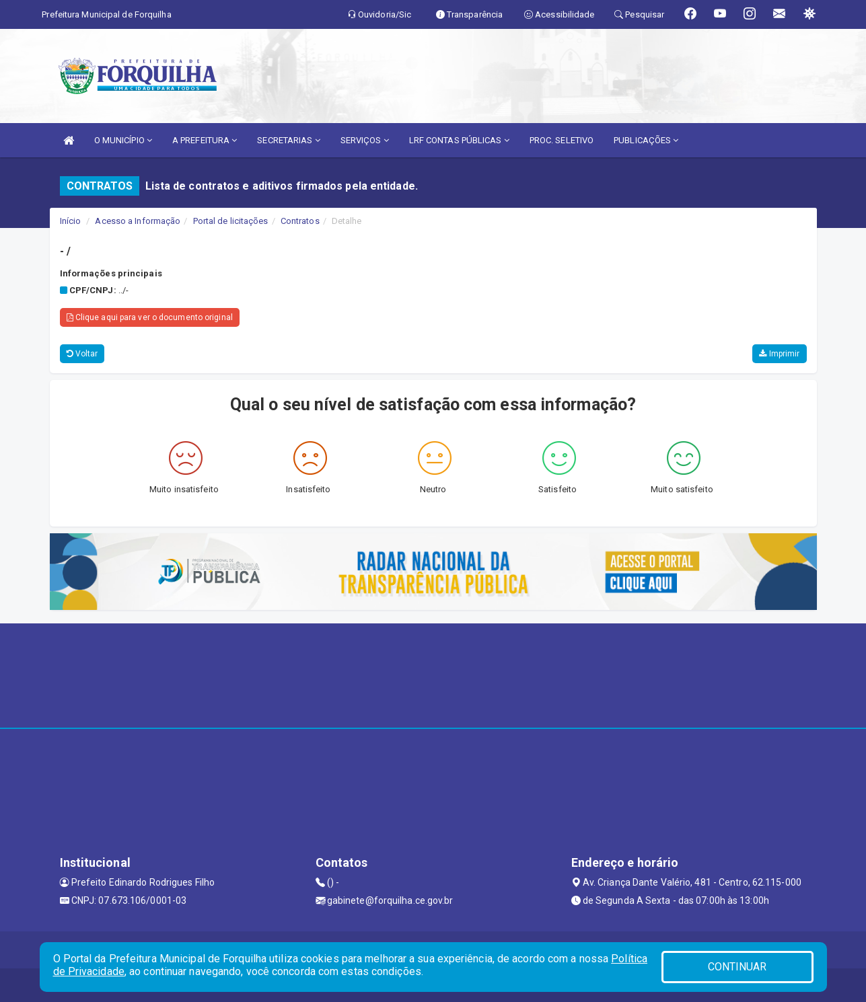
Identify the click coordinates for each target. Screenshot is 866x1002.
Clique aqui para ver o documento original (150, 317)
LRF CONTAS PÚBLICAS (459, 140)
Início (70, 221)
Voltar (82, 353)
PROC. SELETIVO (561, 140)
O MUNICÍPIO (123, 140)
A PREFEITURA (204, 140)
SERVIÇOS (364, 140)
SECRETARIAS (288, 140)
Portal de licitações (230, 221)
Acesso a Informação (137, 221)
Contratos (300, 221)
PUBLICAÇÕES (646, 140)
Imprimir (779, 353)
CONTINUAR (737, 966)
